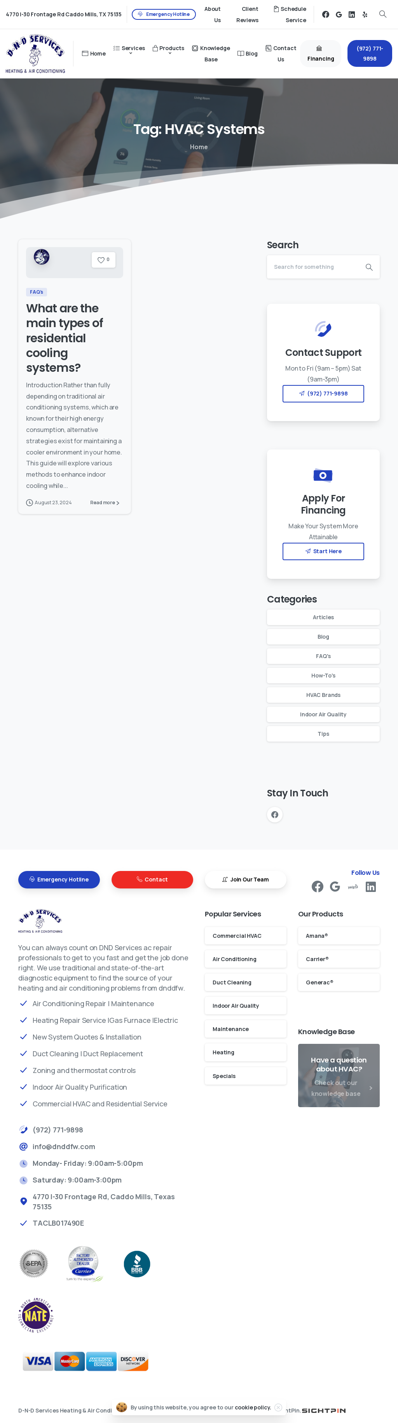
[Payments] (94, 1361)
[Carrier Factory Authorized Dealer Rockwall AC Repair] (92, 1264)
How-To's (323, 675)
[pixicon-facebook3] (317, 890)
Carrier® (317, 959)
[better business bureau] (144, 1264)
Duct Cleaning (232, 982)
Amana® (317, 935)
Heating (223, 1052)
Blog (323, 636)
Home (199, 147)
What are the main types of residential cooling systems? (64, 338)
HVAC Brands (323, 694)
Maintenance (231, 1029)
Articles (323, 617)
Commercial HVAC (237, 935)
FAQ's (323, 656)
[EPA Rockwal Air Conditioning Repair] (41, 1263)
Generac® (319, 982)
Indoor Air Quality (323, 714)
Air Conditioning (234, 959)
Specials (224, 1076)
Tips (323, 733)
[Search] (313, 267)
